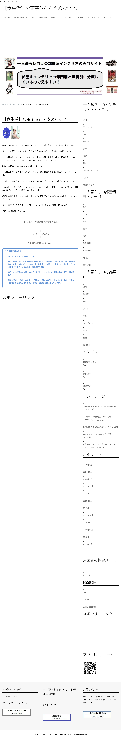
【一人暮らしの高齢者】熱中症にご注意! (40, 222)
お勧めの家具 (88, 185)
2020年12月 (88, 493)
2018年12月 (88, 530)
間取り (86, 258)
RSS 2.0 (86, 600)
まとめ (86, 141)
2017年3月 (87, 544)
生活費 (86, 294)
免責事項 (43, 17)
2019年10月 (88, 515)
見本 (85, 163)
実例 (85, 120)
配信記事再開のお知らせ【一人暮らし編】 (101, 427)
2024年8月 (87, 472)
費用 (85, 287)
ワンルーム (87, 127)
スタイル (87, 178)
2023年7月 (87, 479)
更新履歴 (87, 374)
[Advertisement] (60, 38)
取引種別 (87, 243)
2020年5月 (87, 501)
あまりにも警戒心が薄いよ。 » (40, 243)
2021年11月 (88, 486)
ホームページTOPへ (40, 234)
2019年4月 (87, 522)
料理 (85, 338)
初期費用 (87, 345)
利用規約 (54, 17)
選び (85, 330)
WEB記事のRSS (89, 607)
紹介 (85, 229)
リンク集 (87, 575)
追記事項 (87, 386)
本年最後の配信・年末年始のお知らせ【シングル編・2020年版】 (99, 446)
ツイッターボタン (9, 696)
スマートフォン (110, 17)
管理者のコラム (16, 104)
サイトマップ (93, 17)
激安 (85, 156)
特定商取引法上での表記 (24, 17)
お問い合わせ (68, 17)
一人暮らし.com (46, 734)
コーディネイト (89, 323)
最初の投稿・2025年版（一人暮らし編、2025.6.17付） (100, 408)
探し (85, 221)
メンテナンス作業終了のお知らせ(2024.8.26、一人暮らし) (97, 418)
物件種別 (87, 250)
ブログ (86, 309)
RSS (84, 592)
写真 (85, 316)
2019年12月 (88, 508)
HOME (7, 17)
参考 (85, 149)
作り (85, 207)
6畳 (84, 134)
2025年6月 (87, 465)
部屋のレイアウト (90, 170)
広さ (85, 236)
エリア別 (87, 265)
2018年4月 (87, 537)
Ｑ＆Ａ (81, 17)
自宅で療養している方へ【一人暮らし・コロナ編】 (100, 435)
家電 (85, 301)
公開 (85, 214)
